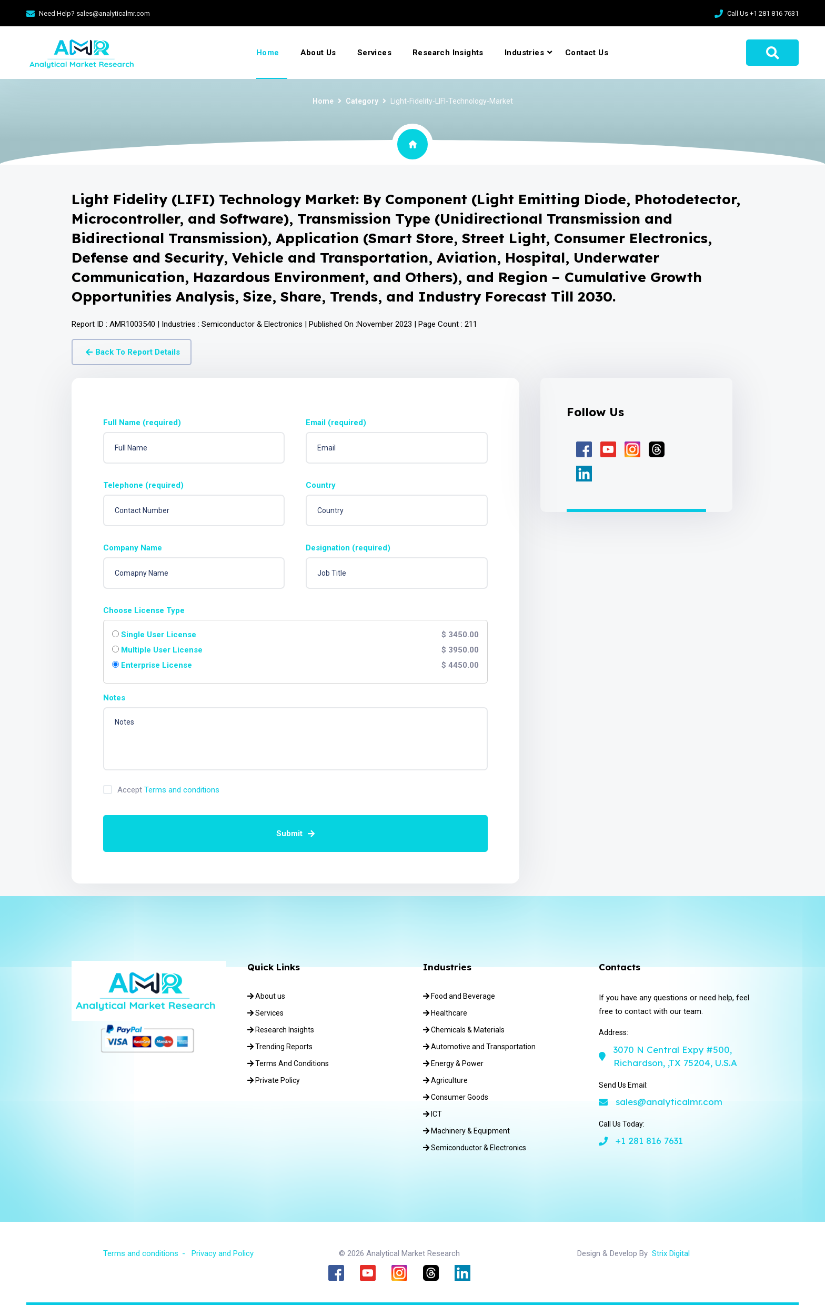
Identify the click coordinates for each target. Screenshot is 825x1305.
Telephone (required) (143, 485)
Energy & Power (453, 1063)
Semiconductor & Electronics (474, 1147)
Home (267, 52)
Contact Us (586, 52)
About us (266, 996)
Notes (114, 698)
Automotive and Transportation (479, 1046)
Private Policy (273, 1080)
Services (374, 52)
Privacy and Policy (223, 1253)
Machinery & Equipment (466, 1131)
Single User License (158, 635)
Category (362, 101)
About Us (318, 52)
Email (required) (336, 423)
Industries (524, 52)
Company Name (132, 548)
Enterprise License (156, 665)
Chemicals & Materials (464, 1030)
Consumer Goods (455, 1097)
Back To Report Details (133, 352)
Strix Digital (671, 1253)
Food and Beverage (459, 996)
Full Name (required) (142, 423)
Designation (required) (348, 548)
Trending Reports (280, 1046)
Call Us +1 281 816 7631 (763, 13)
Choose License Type (144, 611)
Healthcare (445, 1013)
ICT (432, 1114)
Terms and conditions (181, 790)
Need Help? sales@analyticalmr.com (94, 13)
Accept (168, 790)
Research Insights (448, 52)
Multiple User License (162, 650)
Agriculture (445, 1080)
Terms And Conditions (288, 1063)
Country (321, 485)
